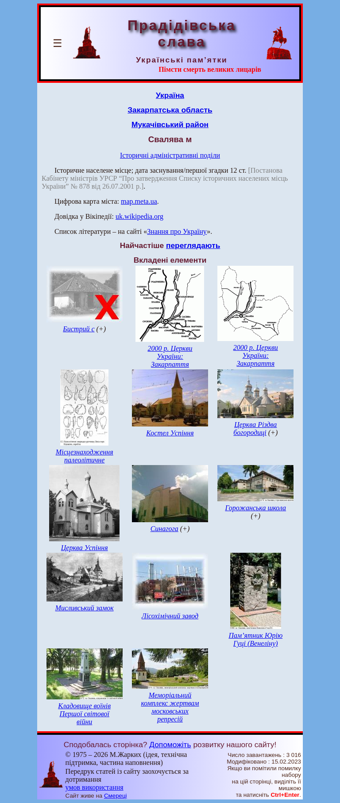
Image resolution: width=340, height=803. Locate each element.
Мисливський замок (84, 608)
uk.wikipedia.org (139, 216)
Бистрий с (78, 329)
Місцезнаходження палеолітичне (84, 456)
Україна (170, 95)
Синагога (164, 528)
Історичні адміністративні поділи (170, 155)
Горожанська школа (255, 508)
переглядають (193, 245)
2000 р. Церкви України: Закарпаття (169, 356)
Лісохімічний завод (170, 616)
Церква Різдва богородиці (255, 428)
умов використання (95, 787)
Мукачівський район (170, 124)
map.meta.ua (139, 201)
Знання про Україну (177, 231)
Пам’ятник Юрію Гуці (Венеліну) (255, 639)
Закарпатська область (170, 109)
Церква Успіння (84, 547)
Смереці (115, 795)
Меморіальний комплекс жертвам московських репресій (170, 707)
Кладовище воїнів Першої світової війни (84, 713)
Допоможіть (170, 744)
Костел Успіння (169, 433)
